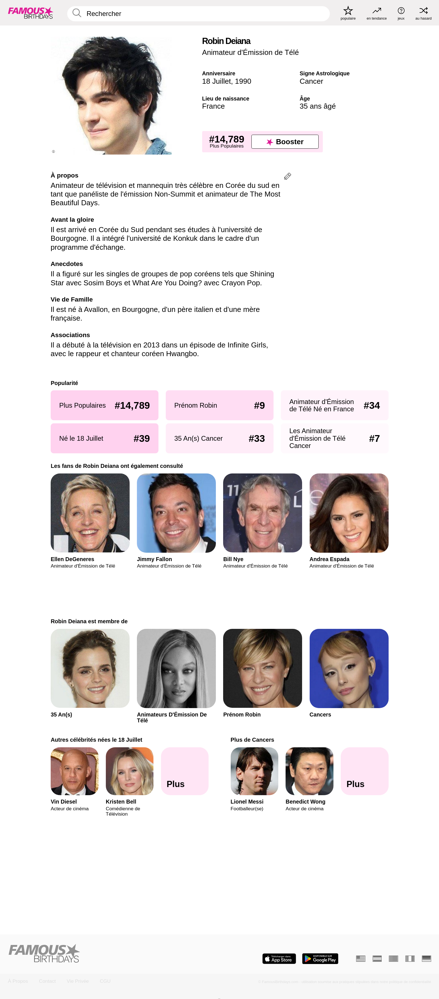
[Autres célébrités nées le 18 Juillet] (185, 771)
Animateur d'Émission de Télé (250, 52)
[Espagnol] (377, 959)
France (213, 106)
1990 (243, 81)
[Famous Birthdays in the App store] (279, 958)
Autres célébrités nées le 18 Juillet (96, 740)
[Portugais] (393, 959)
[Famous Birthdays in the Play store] (320, 958)
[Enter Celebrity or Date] (198, 13)
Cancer (311, 81)
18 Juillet (216, 81)
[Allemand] (426, 959)
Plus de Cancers (252, 740)
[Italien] (410, 959)
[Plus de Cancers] (365, 771)
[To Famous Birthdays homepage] (30, 12)
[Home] (112, 954)
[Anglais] (360, 959)
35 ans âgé (318, 106)
